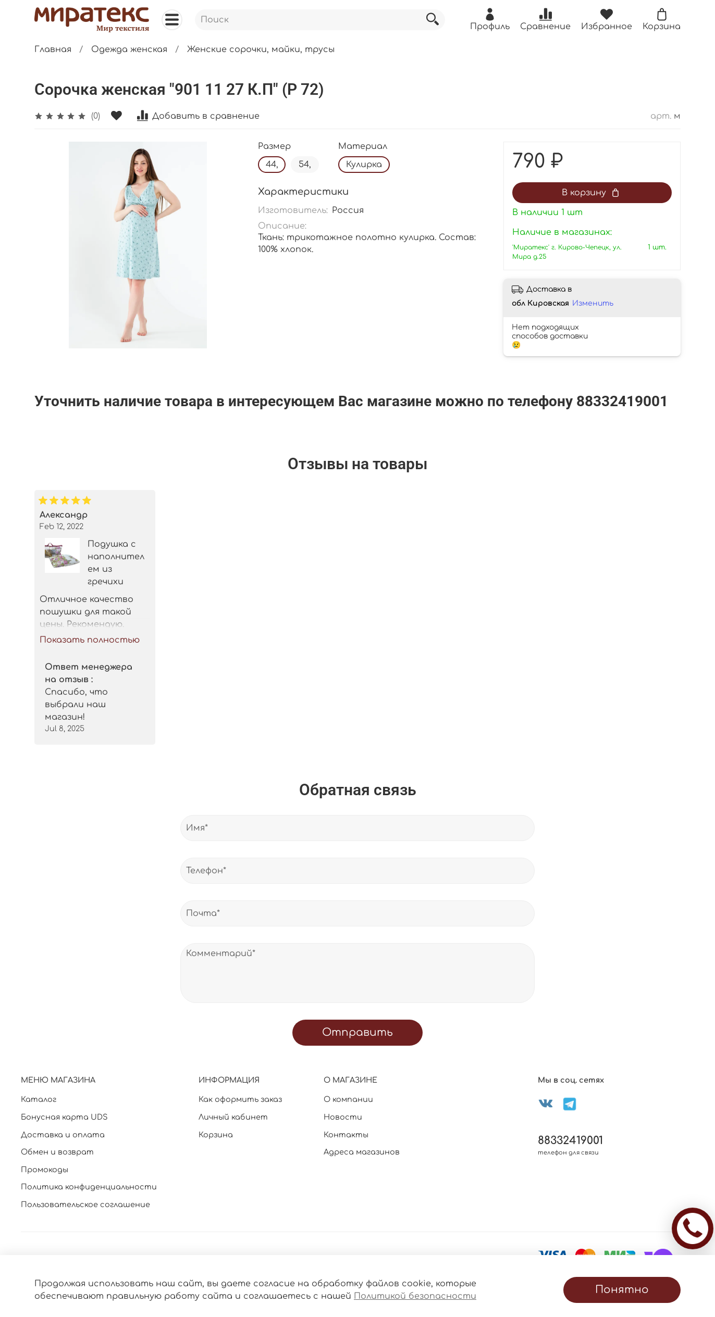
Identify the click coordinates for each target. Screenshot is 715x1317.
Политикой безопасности (415, 1296)
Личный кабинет (233, 1117)
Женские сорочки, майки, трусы (261, 49)
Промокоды (44, 1169)
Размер (274, 146)
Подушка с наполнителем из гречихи (116, 563)
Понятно (622, 1290)
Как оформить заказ (240, 1099)
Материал (362, 146)
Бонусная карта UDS (64, 1117)
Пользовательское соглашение (85, 1204)
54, (305, 164)
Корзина (216, 1135)
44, (272, 164)
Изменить (592, 303)
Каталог (38, 1099)
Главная (52, 49)
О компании (348, 1099)
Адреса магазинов (362, 1152)
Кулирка (364, 164)
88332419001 (570, 1141)
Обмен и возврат (57, 1152)
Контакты (346, 1135)
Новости (343, 1117)
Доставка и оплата (63, 1135)
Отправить (357, 1032)
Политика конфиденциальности (89, 1187)
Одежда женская (129, 49)
